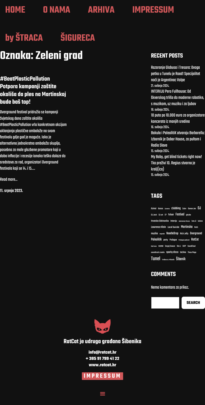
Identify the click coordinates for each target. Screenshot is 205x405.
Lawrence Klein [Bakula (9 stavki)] (158, 235)
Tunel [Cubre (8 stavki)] (155, 267)
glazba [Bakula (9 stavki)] (188, 222)
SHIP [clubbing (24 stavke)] (184, 254)
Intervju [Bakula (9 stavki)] (173, 229)
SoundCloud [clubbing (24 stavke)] (192, 254)
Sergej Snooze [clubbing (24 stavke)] (170, 254)
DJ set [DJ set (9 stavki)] (161, 222)
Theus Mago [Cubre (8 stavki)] (192, 260)
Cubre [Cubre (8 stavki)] (184, 216)
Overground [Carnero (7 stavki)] (196, 241)
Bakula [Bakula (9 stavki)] (160, 216)
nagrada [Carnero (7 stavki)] (162, 241)
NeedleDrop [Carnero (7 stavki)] (172, 241)
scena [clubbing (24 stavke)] (160, 254)
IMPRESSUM (102, 384)
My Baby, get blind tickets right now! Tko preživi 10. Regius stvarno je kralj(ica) (176, 171)
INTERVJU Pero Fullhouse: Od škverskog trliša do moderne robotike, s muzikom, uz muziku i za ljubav (177, 105)
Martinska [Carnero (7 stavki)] (187, 235)
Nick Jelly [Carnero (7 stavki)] (184, 242)
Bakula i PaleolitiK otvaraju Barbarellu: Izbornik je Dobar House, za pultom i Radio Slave (178, 147)
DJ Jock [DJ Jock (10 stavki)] (154, 222)
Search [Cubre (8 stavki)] (193, 311)
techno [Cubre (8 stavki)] (183, 260)
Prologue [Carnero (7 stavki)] (173, 248)
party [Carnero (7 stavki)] (165, 248)
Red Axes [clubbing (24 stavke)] (154, 254)
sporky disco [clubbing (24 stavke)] (172, 260)
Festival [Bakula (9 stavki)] (180, 222)
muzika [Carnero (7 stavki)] (154, 241)
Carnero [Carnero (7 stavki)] (167, 216)
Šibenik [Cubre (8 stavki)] (181, 267)
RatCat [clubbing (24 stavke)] (195, 247)
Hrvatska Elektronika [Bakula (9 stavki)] (160, 229)
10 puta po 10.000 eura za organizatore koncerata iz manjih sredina (178, 126)
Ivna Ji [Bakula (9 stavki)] (194, 229)
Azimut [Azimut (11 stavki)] (153, 216)
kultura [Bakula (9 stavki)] (200, 229)
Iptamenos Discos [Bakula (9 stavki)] (184, 229)
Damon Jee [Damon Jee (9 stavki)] (192, 216)
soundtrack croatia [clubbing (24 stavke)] (158, 260)
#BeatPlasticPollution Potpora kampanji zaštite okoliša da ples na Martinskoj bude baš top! (33, 98)
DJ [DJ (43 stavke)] (199, 216)
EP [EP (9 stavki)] (166, 222)
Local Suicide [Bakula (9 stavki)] (173, 235)
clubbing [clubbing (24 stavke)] (176, 216)
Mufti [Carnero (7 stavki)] (196, 235)
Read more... (8, 188)
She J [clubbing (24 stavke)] (179, 254)
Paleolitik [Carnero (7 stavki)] (156, 247)
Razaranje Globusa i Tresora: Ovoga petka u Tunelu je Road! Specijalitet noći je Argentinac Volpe (175, 81)
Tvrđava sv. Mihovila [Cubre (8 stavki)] (168, 267)
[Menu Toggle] (102, 401)
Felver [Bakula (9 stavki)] (171, 223)
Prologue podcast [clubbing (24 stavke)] (184, 248)
